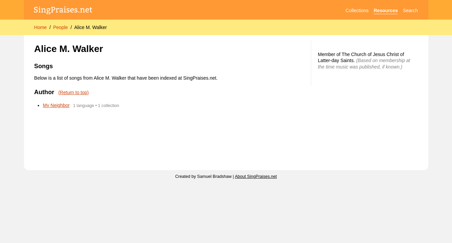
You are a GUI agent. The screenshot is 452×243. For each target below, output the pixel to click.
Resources (386, 10)
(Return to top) (73, 92)
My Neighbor (56, 105)
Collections (356, 10)
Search (410, 10)
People (60, 27)
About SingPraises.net (256, 176)
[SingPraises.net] (63, 10)
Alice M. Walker (90, 27)
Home (40, 27)
